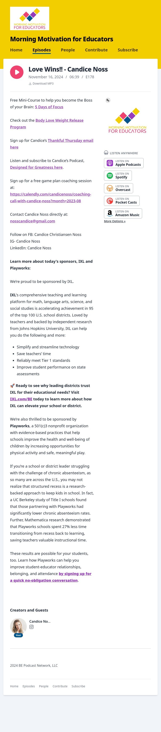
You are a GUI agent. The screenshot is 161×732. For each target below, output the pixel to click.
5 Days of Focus (49, 106)
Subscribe (128, 50)
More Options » (115, 221)
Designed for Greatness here (36, 167)
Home (16, 50)
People (68, 50)
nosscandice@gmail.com (32, 221)
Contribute (96, 50)
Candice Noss (40, 621)
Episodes (41, 50)
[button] (16, 72)
